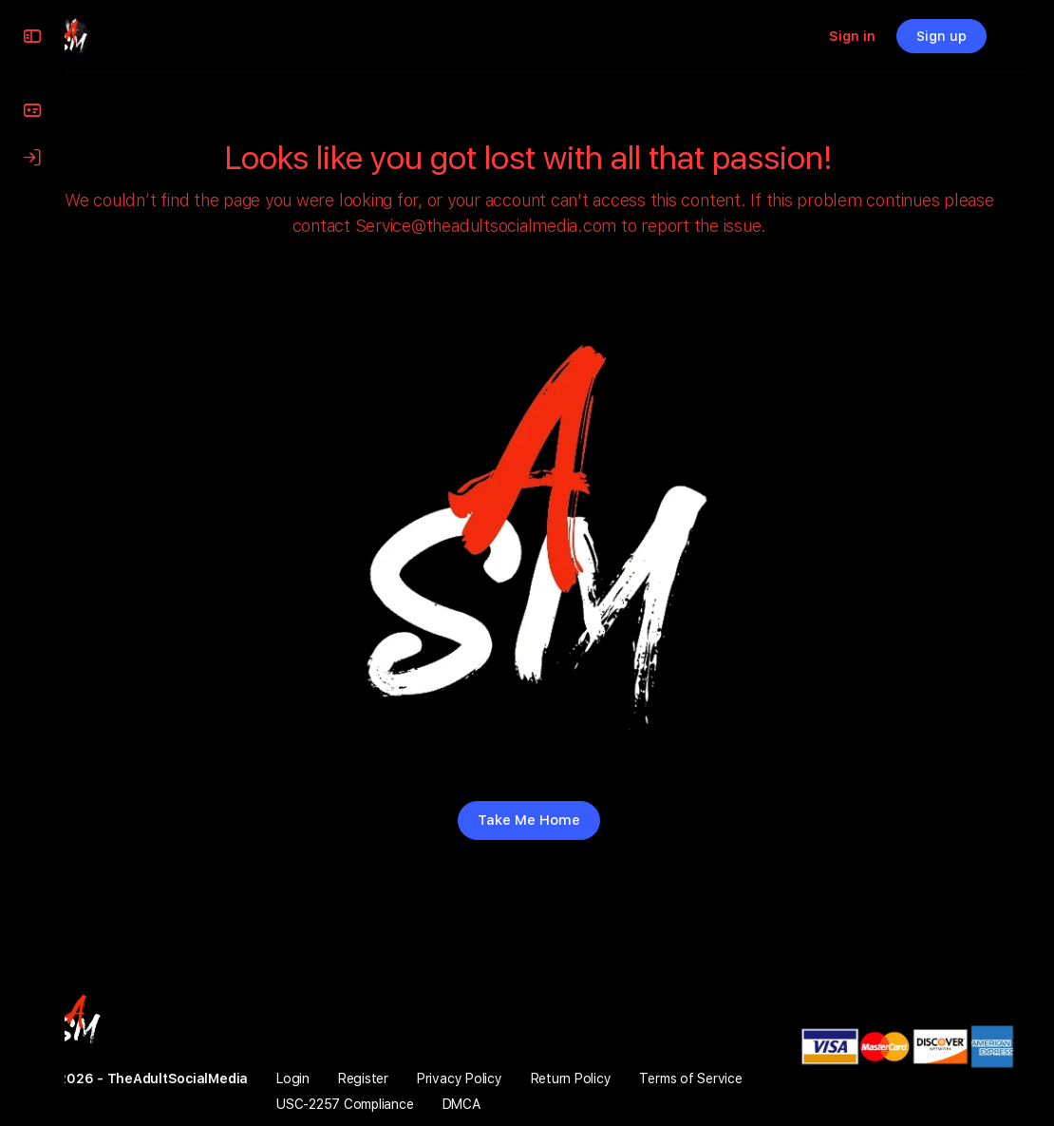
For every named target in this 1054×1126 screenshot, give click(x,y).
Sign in (881, 36)
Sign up (971, 36)
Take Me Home (559, 820)
